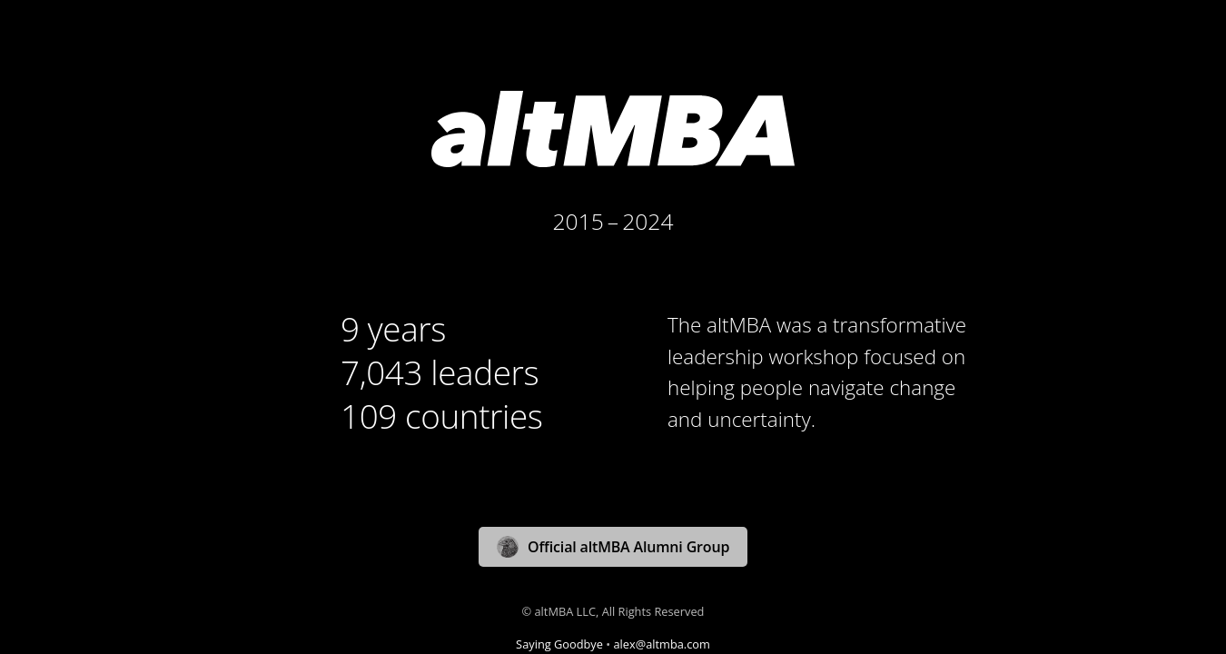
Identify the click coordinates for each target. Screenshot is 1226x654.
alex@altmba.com (661, 644)
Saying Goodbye (559, 644)
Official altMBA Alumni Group (613, 547)
